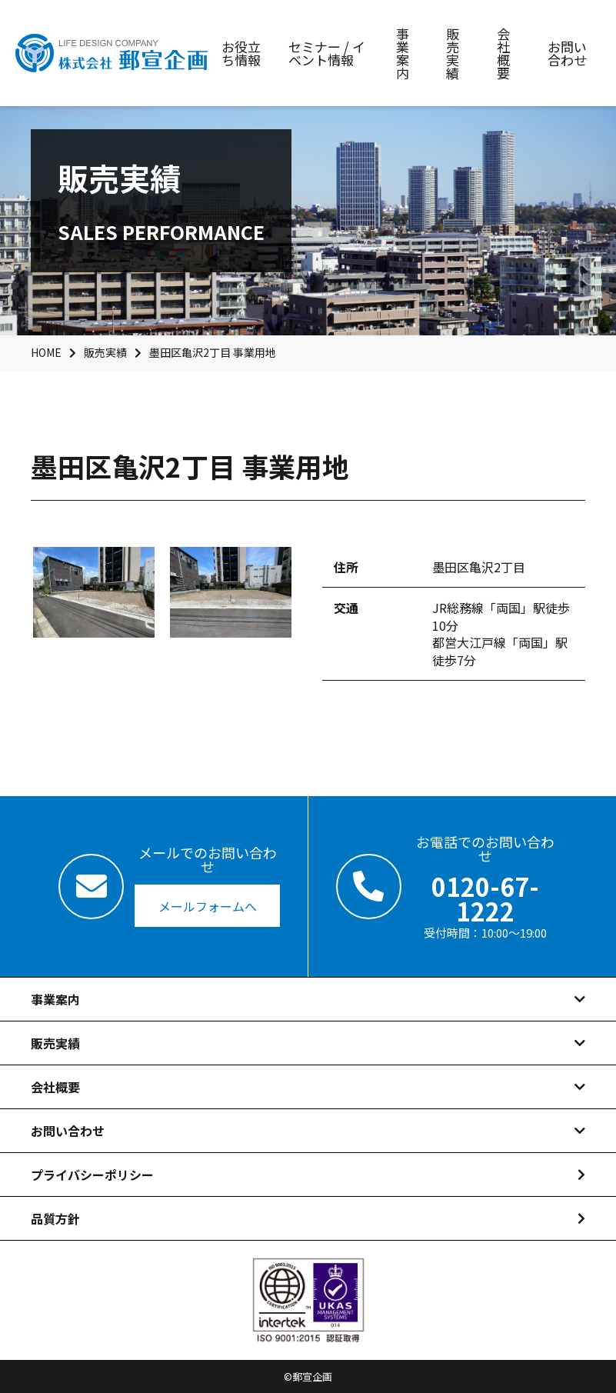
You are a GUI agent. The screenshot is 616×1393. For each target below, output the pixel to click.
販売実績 (55, 1043)
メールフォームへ (207, 906)
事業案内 (55, 999)
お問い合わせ (68, 1130)
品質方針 (55, 1218)
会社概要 (55, 1087)
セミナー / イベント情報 (326, 53)
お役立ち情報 (241, 53)
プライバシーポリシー (92, 1174)
